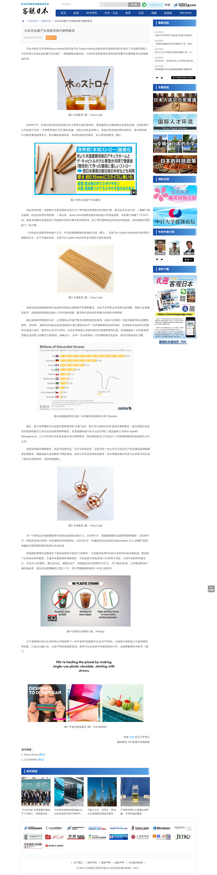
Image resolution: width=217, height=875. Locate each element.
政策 (76, 12)
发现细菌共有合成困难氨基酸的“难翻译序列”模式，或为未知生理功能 (175, 69)
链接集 (168, 12)
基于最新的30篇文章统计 (183, 77)
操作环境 (92, 862)
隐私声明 (119, 862)
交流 (141, 12)
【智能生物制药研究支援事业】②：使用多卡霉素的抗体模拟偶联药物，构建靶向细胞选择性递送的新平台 (174, 44)
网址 (42, 754)
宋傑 (131, 737)
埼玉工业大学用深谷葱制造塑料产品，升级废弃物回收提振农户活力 (174, 52)
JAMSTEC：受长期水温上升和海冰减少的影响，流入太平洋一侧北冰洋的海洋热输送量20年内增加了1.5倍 (175, 61)
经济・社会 (111, 12)
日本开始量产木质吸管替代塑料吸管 (73, 21)
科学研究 (91, 12)
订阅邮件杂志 (155, 4)
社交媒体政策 (136, 862)
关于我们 (66, 4)
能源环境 (46, 21)
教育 (128, 12)
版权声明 (106, 862)
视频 (154, 12)
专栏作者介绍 (166, 231)
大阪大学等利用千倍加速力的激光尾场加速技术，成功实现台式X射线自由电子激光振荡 (175, 35)
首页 (63, 12)
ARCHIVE (186, 12)
